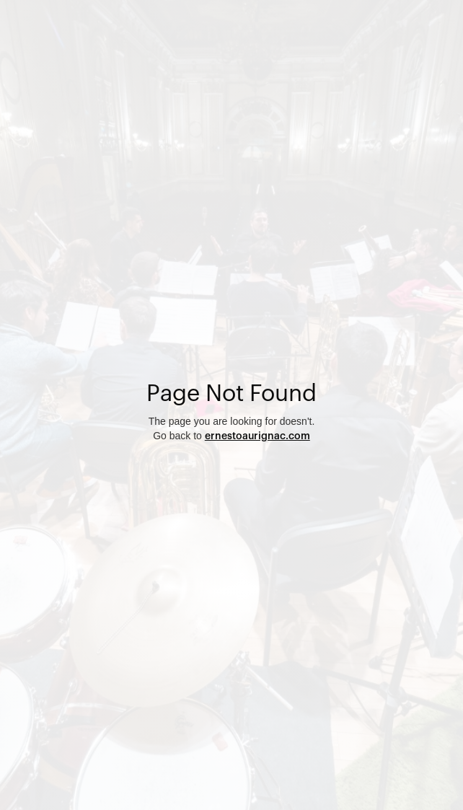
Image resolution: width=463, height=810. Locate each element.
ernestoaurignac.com (257, 436)
